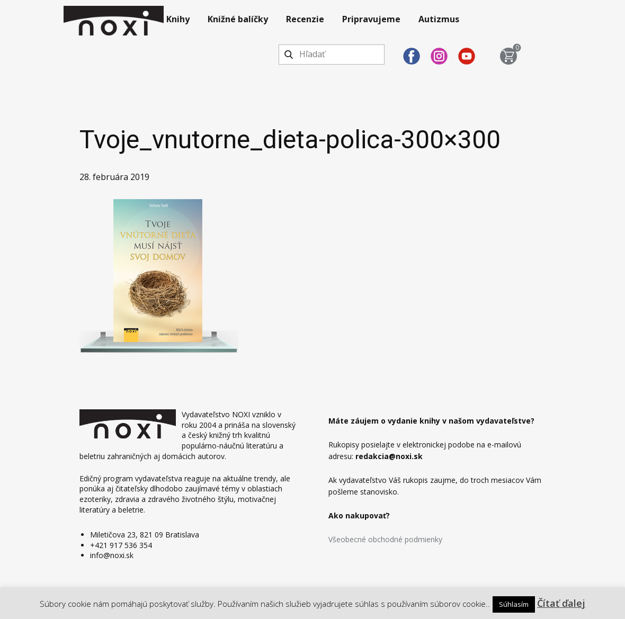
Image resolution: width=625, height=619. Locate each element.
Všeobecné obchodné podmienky (385, 539)
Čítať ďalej (561, 603)
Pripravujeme (371, 19)
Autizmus (438, 19)
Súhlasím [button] (514, 604)
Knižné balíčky (238, 19)
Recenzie (305, 19)
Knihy (178, 19)
